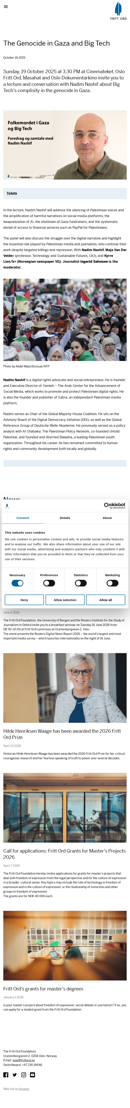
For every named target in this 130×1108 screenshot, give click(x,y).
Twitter (14, 1074)
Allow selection (65, 599)
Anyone (24, 1089)
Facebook (5, 1074)
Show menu (7, 7)
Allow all (105, 599)
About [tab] (107, 518)
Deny (24, 599)
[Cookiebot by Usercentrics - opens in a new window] (107, 506)
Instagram (23, 1074)
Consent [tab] (23, 518)
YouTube (32, 1074)
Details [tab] (65, 518)
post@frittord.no (24, 1060)
